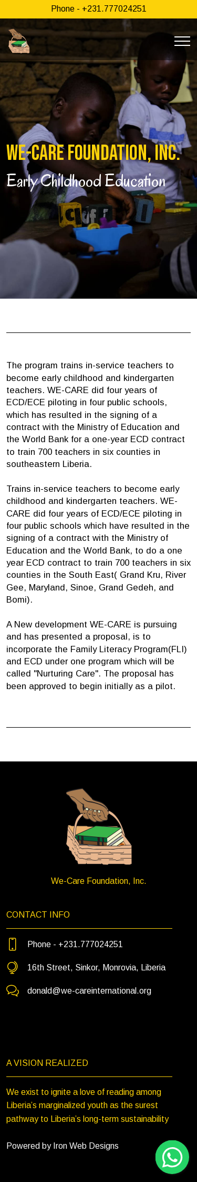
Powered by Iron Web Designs (62, 1145)
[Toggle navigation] (182, 41)
